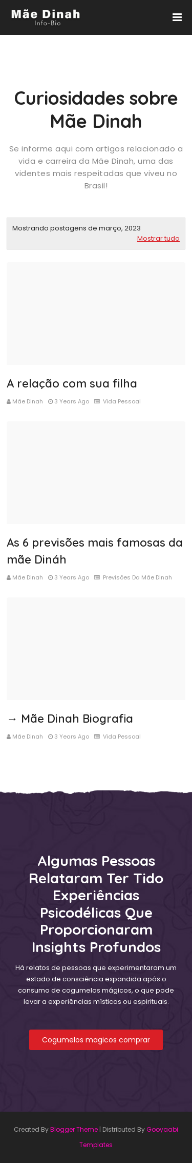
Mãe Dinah (27, 401)
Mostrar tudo (158, 238)
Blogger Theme (74, 1129)
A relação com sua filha (72, 383)
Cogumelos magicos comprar (96, 1040)
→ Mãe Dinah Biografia (70, 718)
